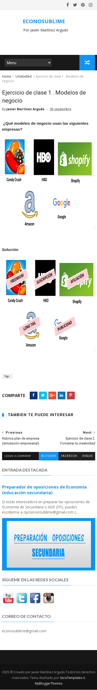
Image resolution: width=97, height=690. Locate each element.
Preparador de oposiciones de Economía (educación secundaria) (44, 490)
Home (6, 76)
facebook (69, 456)
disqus (87, 456)
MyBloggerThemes (48, 683)
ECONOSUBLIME (44, 21)
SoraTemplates (71, 678)
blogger (48, 456)
